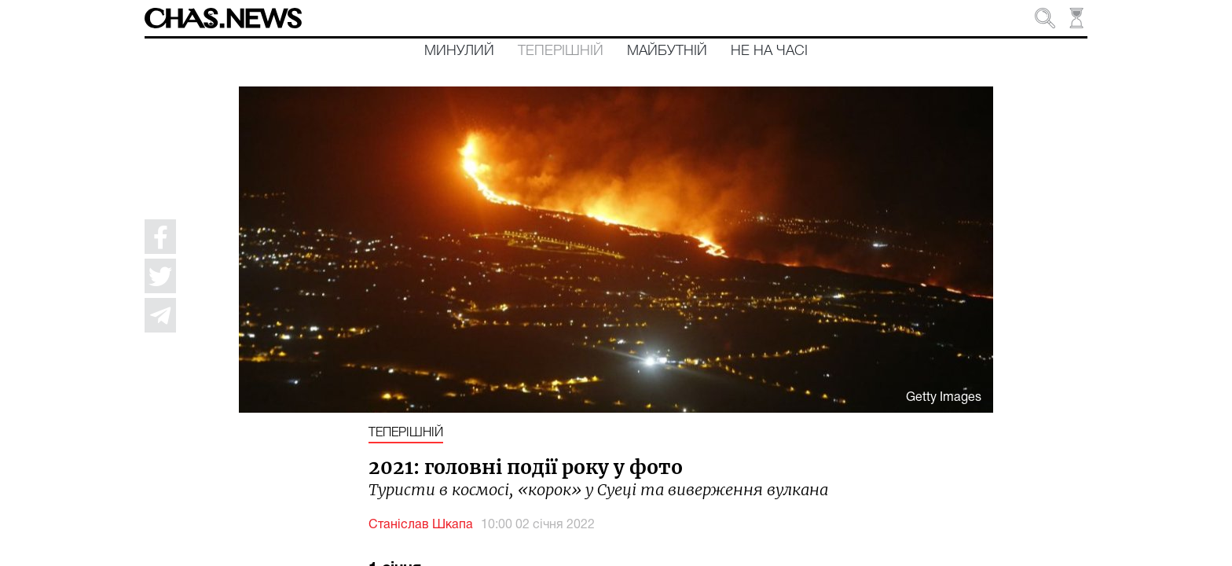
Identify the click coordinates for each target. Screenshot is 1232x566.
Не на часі (769, 51)
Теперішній (560, 51)
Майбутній (667, 51)
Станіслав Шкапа (420, 525)
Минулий (459, 51)
